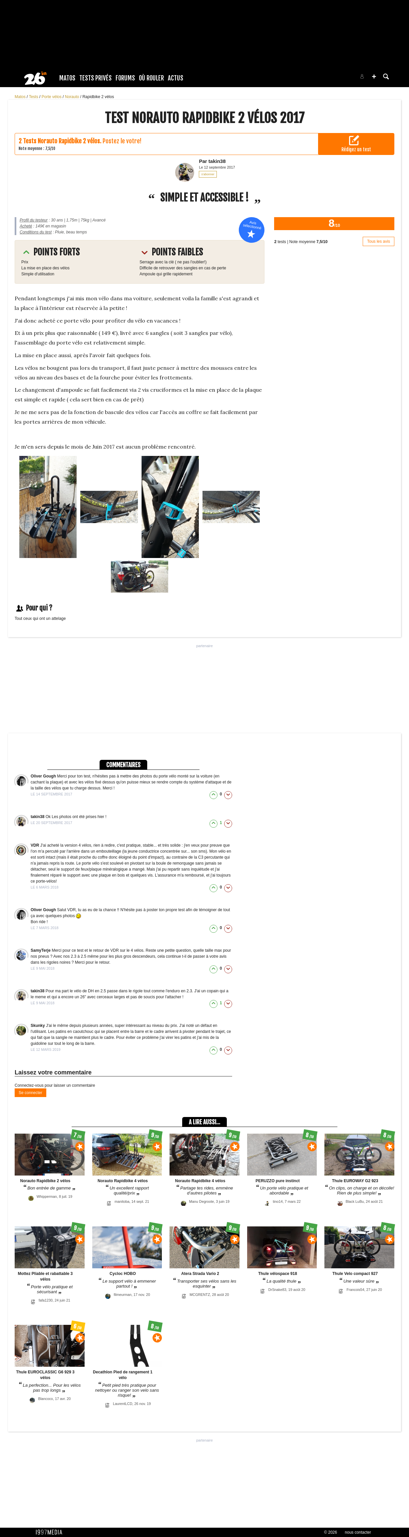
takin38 (38, 816)
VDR (35, 845)
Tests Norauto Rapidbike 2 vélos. (62, 141)
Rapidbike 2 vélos (98, 96)
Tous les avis (378, 241)
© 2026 (330, 1532)
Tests (34, 96)
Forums (125, 78)
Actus (175, 78)
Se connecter (30, 1092)
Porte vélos (52, 96)
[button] (374, 76)
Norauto (72, 96)
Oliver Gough (44, 776)
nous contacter (358, 1532)
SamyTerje (41, 950)
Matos (67, 78)
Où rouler (151, 78)
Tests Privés (95, 78)
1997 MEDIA (51, 1532)
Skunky (38, 1025)
